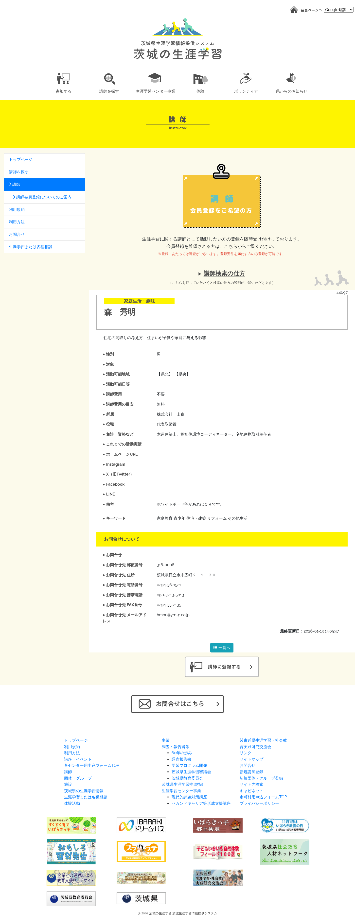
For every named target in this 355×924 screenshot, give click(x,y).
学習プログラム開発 (189, 765)
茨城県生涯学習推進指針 (183, 784)
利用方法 (17, 222)
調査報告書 (181, 759)
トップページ (21, 159)
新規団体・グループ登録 (261, 778)
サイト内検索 (251, 784)
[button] (63, 82)
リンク (245, 753)
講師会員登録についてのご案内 (40, 197)
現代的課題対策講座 (189, 797)
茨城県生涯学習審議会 (191, 772)
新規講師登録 (251, 772)
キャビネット (251, 790)
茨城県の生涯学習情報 (84, 790)
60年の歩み (182, 753)
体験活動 (72, 803)
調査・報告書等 (175, 746)
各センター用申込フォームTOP (91, 765)
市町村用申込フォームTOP (263, 797)
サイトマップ (251, 759)
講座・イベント (78, 759)
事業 (166, 740)
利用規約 (17, 209)
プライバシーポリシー (259, 803)
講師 (14, 184)
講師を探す (19, 172)
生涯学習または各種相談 (30, 246)
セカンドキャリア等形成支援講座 (201, 803)
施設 (68, 784)
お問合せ (17, 234)
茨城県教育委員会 (187, 778)
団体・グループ (78, 778)
